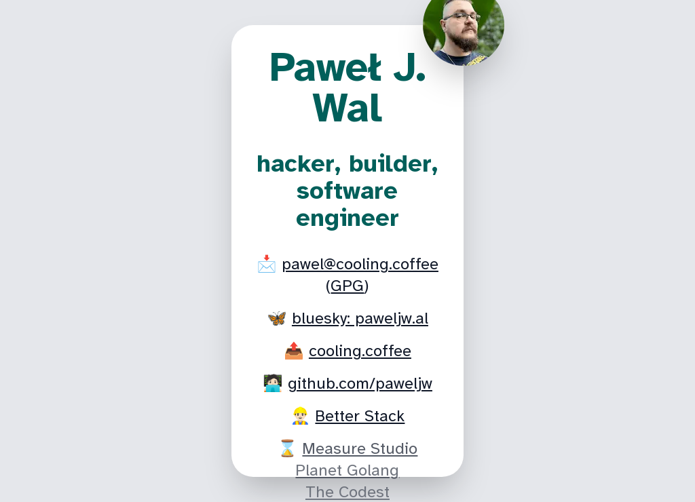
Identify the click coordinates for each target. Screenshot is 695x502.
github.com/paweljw (360, 383)
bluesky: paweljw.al (360, 318)
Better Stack (360, 416)
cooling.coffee (360, 351)
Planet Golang (347, 470)
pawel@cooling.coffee (360, 264)
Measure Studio (359, 448)
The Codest (347, 492)
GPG (347, 285)
